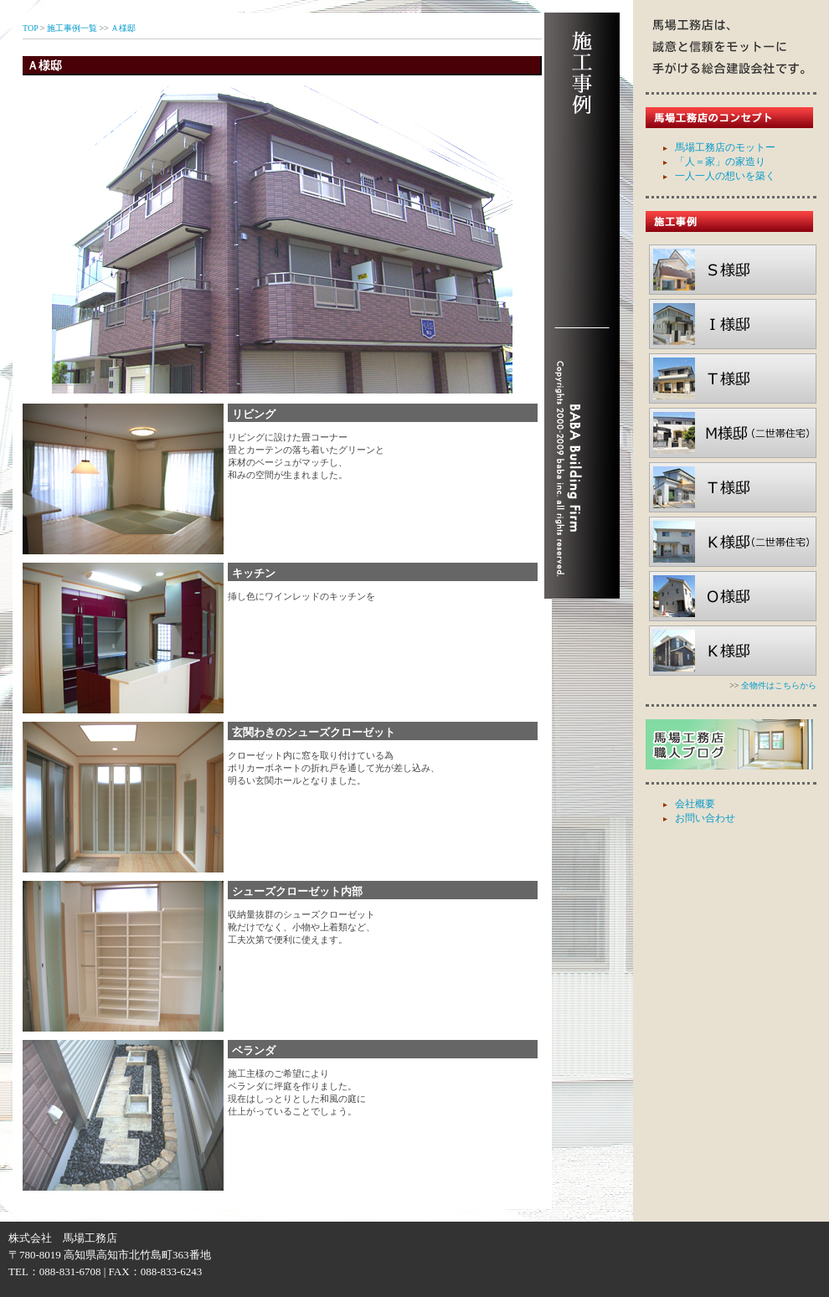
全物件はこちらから (778, 685)
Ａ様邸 (123, 28)
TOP (30, 28)
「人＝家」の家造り (720, 161)
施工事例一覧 (72, 28)
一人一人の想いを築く (725, 176)
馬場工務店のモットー (725, 147)
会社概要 (695, 804)
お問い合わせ (705, 818)
